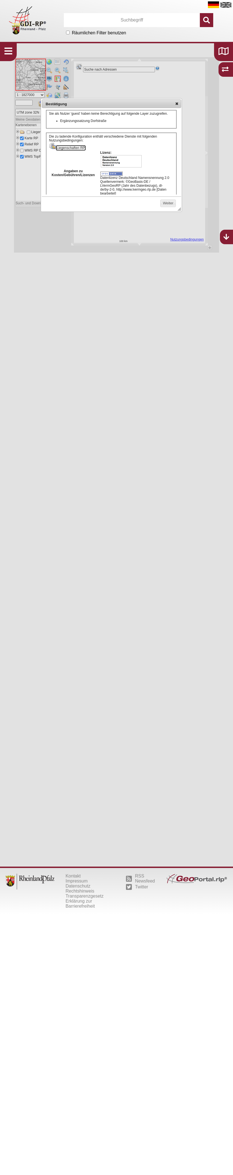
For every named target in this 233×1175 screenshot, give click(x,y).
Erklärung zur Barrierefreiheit (80, 903)
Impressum (76, 881)
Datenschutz (77, 886)
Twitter (137, 887)
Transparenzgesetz (84, 896)
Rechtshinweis (79, 891)
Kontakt (73, 876)
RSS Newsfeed (140, 878)
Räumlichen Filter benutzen (99, 32)
